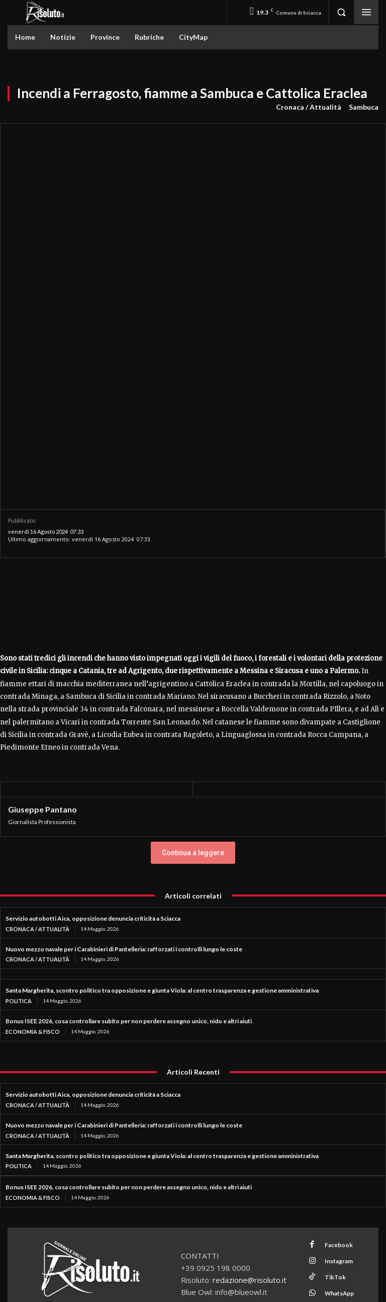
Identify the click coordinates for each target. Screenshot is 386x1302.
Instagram (333, 1076)
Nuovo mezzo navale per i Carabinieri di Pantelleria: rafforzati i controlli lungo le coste (124, 771)
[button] (341, 12)
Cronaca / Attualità (308, 107)
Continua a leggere (193, 676)
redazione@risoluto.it (249, 1099)
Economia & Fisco (31, 853)
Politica (18, 823)
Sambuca (363, 107)
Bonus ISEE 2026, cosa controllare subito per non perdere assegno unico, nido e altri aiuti (129, 843)
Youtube (331, 1115)
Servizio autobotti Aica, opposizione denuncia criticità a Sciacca (93, 742)
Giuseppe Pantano (42, 632)
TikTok (329, 1089)
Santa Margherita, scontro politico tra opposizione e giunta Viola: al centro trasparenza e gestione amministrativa (162, 813)
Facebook (333, 1063)
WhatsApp (334, 1102)
